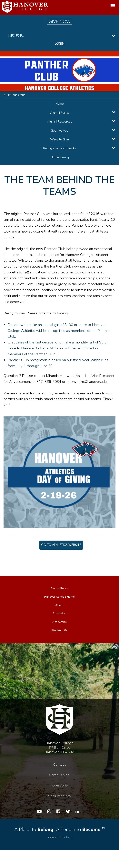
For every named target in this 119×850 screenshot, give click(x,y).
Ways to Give (59, 139)
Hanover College (56, 837)
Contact (59, 764)
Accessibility (59, 785)
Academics (59, 622)
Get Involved (59, 130)
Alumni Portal (59, 112)
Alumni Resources (59, 121)
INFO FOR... (16, 35)
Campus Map (59, 775)
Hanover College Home (59, 597)
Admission (59, 613)
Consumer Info (59, 796)
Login (59, 43)
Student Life (59, 630)
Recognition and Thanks (59, 148)
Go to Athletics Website (61, 545)
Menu (112, 6)
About (59, 605)
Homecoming (59, 157)
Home (59, 103)
